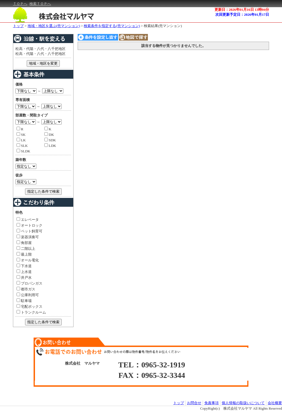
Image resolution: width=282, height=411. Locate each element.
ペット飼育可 (29, 231)
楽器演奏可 (28, 237)
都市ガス (26, 289)
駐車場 (24, 301)
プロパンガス (29, 283)
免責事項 (211, 403)
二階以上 (26, 248)
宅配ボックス (29, 306)
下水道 (24, 266)
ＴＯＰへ (20, 4)
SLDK (23, 151)
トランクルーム (31, 312)
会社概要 (275, 403)
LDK (50, 146)
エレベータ (28, 220)
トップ (18, 26)
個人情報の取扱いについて (243, 403)
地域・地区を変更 (43, 63)
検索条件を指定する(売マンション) (112, 26)
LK (21, 140)
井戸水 (24, 277)
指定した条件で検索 (43, 191)
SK (21, 134)
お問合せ (194, 403)
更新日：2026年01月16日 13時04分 (242, 9)
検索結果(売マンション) (163, 26)
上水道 (24, 272)
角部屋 (24, 243)
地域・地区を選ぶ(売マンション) (54, 26)
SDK (50, 140)
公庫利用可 (28, 295)
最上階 (24, 254)
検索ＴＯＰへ (40, 4)
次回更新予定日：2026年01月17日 (242, 14)
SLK (22, 146)
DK (49, 134)
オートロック (29, 225)
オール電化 (28, 260)
